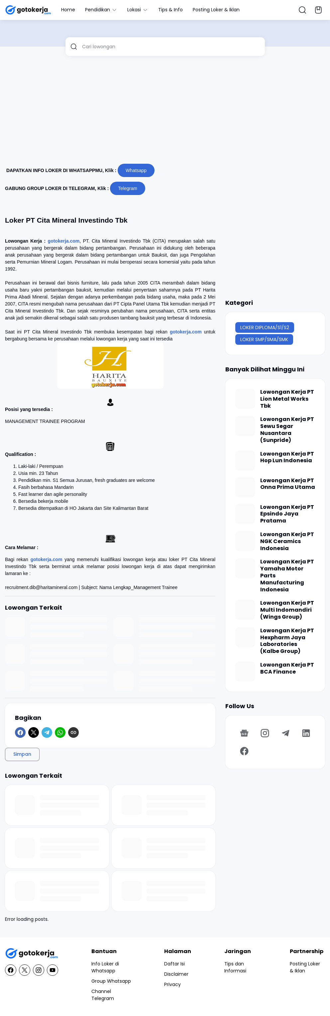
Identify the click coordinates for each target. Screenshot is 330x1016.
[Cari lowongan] (171, 46)
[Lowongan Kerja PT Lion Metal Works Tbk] (245, 399)
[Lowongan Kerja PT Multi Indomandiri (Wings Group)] (245, 610)
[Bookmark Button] (318, 10)
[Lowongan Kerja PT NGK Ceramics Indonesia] (245, 541)
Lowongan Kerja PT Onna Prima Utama (287, 484)
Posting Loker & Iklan (216, 9)
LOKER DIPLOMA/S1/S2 (264, 327)
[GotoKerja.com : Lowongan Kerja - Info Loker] (31, 953)
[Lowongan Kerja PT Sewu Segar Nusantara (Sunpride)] (245, 426)
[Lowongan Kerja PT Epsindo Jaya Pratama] (245, 514)
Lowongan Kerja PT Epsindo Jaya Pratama (287, 514)
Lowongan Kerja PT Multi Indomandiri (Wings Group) (287, 610)
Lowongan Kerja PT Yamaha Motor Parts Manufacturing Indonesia (287, 575)
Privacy (172, 984)
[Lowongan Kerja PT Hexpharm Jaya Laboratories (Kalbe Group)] (245, 637)
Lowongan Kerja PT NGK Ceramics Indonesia (287, 541)
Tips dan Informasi (235, 967)
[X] (33, 732)
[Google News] (244, 733)
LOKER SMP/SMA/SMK (264, 339)
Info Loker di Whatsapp (105, 967)
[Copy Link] (73, 732)
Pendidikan (101, 9)
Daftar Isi (174, 963)
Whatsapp (136, 170)
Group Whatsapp (111, 981)
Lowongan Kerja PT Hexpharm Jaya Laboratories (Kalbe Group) (287, 641)
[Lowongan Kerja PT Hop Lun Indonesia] (245, 461)
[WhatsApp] (60, 732)
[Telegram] (47, 732)
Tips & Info (170, 9)
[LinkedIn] (306, 733)
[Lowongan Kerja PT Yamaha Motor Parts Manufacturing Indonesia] (245, 568)
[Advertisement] (165, 112)
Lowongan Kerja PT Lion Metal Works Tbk (287, 399)
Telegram (127, 188)
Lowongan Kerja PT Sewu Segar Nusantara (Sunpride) (287, 430)
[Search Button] (302, 10)
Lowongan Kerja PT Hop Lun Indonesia (287, 458)
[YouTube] (52, 970)
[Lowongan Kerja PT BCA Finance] (245, 672)
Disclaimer (176, 974)
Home (68, 9)
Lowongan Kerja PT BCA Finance (287, 669)
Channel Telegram (102, 995)
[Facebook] (20, 732)
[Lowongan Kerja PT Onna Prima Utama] (245, 487)
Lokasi (137, 9)
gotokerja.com (64, 241)
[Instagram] (265, 733)
